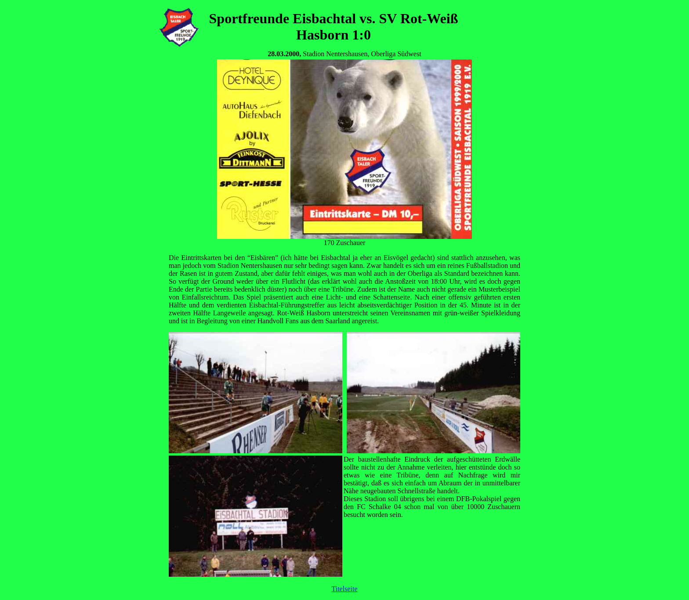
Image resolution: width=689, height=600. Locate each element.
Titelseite (345, 589)
